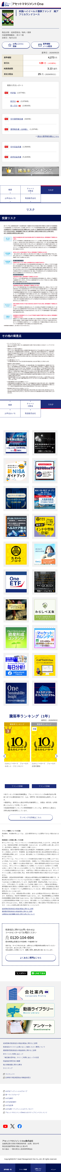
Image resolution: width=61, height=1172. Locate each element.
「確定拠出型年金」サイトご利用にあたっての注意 (21, 1057)
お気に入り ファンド (38, 1169)
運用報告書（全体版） (19, 129)
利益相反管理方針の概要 (11, 1061)
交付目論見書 (15, 147)
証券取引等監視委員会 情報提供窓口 (18, 1077)
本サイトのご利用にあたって (13, 1054)
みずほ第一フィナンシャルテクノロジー (19, 1109)
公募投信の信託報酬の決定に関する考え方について (18, 914)
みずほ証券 (9, 1105)
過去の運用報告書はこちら (48, 136)
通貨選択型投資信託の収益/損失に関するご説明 (17, 911)
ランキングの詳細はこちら (30, 817)
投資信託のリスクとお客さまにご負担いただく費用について (24, 1047)
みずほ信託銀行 (10, 1102)
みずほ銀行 (9, 1098)
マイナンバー (10, 1074)
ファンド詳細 (17, 786)
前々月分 (14, 106)
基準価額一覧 (8, 1169)
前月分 (13, 101)
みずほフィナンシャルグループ (16, 1091)
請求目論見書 (15, 157)
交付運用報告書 (16, 119)
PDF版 (13, 93)
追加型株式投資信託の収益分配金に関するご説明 (17, 908)
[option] (17, 755)
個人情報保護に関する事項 (12, 1065)
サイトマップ (7, 1068)
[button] (4, 756)
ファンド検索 (23, 1169)
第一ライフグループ (12, 1095)
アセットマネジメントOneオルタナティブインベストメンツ (26, 1112)
